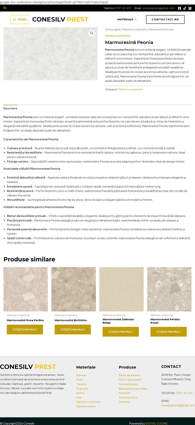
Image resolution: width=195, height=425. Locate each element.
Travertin (81, 384)
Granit (80, 379)
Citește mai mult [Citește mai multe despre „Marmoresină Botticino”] (73, 329)
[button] (165, 19)
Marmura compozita (134, 29)
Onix (79, 397)
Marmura (81, 375)
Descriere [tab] (10, 108)
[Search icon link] (5, 8)
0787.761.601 (122, 8)
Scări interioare (128, 397)
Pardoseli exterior (130, 375)
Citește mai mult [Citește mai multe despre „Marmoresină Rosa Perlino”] (25, 332)
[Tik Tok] (184, 8)
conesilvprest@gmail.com (158, 8)
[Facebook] (179, 8)
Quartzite (82, 388)
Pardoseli (125, 393)
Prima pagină (112, 29)
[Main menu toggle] (19, 19)
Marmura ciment (86, 406)
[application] (135, 19)
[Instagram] (190, 8)
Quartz (80, 393)
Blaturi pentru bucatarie (134, 388)
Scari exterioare (129, 384)
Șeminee (124, 401)
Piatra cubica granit (131, 379)
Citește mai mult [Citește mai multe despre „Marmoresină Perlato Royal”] (168, 332)
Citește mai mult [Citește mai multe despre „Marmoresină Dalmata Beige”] (121, 332)
